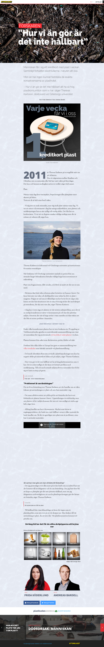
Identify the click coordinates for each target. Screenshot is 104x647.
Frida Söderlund (36, 595)
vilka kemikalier (30, 348)
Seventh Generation (64, 611)
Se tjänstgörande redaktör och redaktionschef (38, 643)
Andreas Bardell (66, 595)
